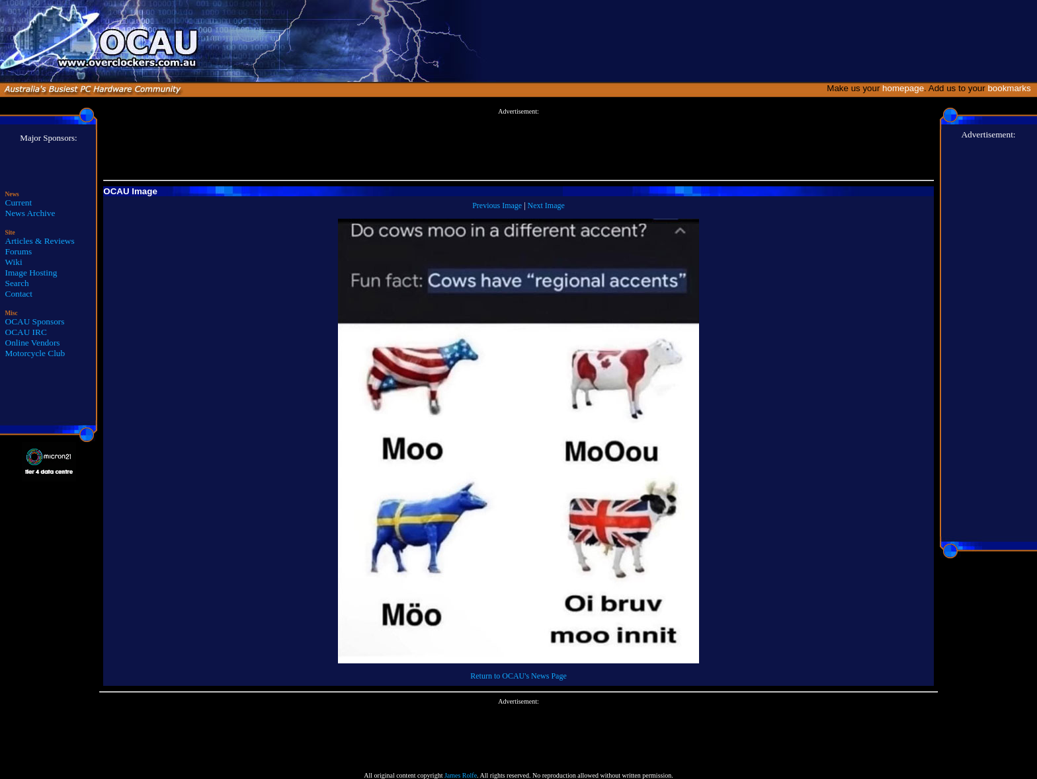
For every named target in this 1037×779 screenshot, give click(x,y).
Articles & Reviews (40, 241)
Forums (18, 251)
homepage (903, 88)
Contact (18, 294)
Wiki (13, 262)
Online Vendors (32, 343)
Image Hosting (31, 273)
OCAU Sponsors (35, 321)
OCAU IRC (26, 332)
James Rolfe (460, 775)
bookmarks (1011, 88)
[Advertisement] (518, 144)
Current (18, 202)
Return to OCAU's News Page (518, 676)
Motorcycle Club (35, 353)
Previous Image (497, 205)
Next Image (546, 205)
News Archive (30, 213)
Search (17, 283)
